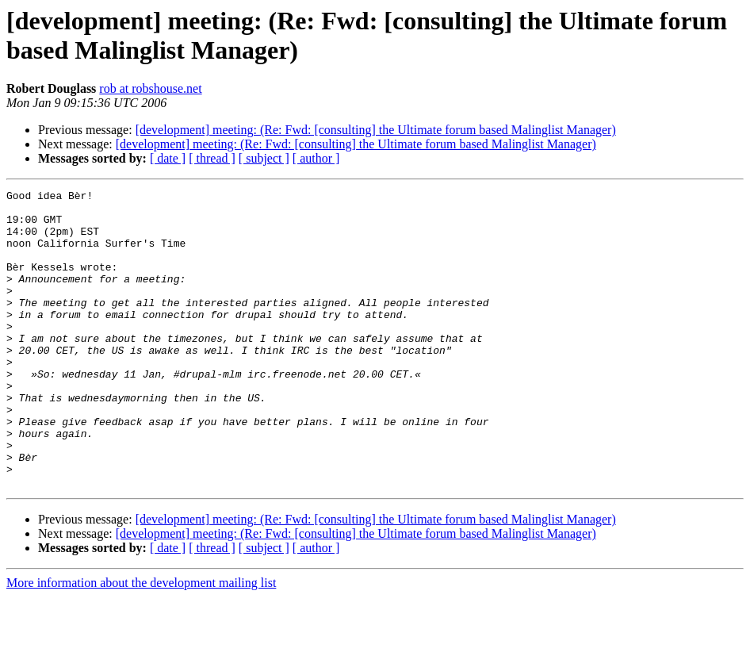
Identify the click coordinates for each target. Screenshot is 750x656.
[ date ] (168, 158)
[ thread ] (212, 158)
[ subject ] (264, 158)
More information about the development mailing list (141, 642)
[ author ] (316, 158)
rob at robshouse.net (150, 88)
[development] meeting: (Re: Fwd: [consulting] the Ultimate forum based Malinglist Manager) (376, 129)
